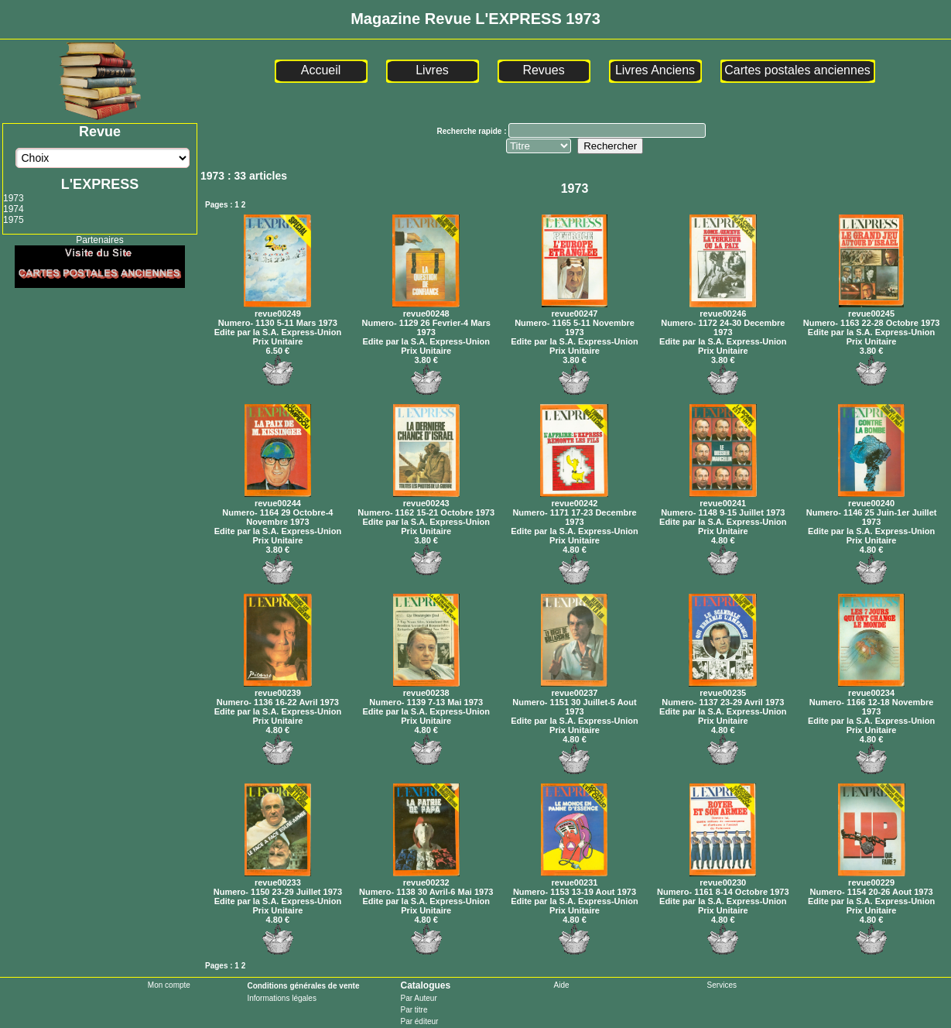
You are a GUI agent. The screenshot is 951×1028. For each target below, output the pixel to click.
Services (722, 985)
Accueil (321, 70)
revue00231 (574, 878)
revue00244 (278, 498)
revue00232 (426, 878)
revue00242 (574, 498)
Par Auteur (418, 998)
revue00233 (278, 878)
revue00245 (871, 309)
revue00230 (722, 878)
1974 (13, 209)
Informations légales (281, 998)
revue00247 (574, 309)
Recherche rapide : (472, 131)
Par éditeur (419, 1021)
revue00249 (277, 309)
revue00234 (871, 688)
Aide (562, 985)
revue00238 (426, 688)
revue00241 (723, 498)
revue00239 (278, 688)
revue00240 (871, 498)
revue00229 (871, 878)
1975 (13, 219)
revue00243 (426, 498)
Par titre (413, 1010)
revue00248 (426, 309)
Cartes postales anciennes (797, 70)
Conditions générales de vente (303, 986)
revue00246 (723, 309)
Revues (543, 70)
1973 (13, 198)
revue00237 (574, 688)
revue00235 (723, 688)
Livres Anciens (655, 70)
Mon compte (169, 985)
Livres (432, 70)
